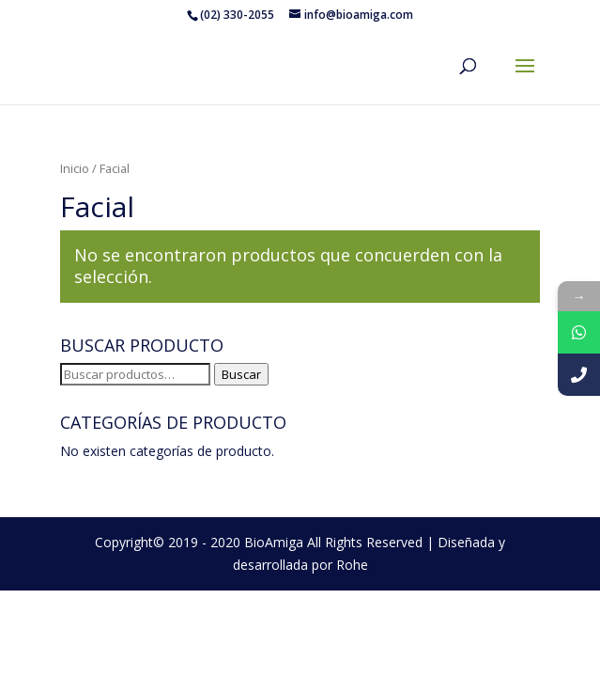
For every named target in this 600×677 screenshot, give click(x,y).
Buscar (241, 374)
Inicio (74, 168)
